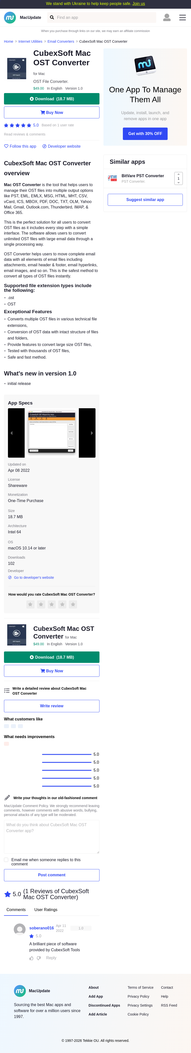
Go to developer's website (31, 577)
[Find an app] (51, 17)
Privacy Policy (138, 996)
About (93, 987)
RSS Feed (169, 1005)
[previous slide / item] (11, 432)
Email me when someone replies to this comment (46, 862)
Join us (138, 3)
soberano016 (41, 928)
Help (164, 996)
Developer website (61, 146)
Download (51, 99)
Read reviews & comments (25, 134)
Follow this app (20, 146)
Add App (96, 996)
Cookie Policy (138, 1014)
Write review (51, 706)
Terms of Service (140, 987)
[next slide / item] (92, 432)
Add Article (98, 1014)
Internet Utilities (30, 41)
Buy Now (51, 112)
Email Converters (61, 41)
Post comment (51, 875)
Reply (51, 957)
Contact (167, 987)
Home (8, 41)
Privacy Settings (140, 1005)
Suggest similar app (145, 199)
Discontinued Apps (104, 1005)
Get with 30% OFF (145, 133)
